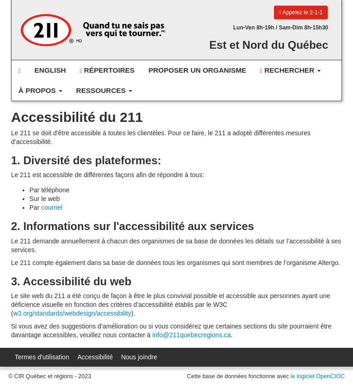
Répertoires (107, 70)
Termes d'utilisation (42, 357)
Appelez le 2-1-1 (300, 12)
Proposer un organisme (197, 70)
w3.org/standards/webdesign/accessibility (72, 313)
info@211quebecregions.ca (191, 335)
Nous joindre (139, 357)
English (50, 70)
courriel (52, 207)
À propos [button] (40, 90)
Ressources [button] (104, 90)
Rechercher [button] (290, 70)
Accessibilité (95, 357)
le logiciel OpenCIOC (317, 376)
